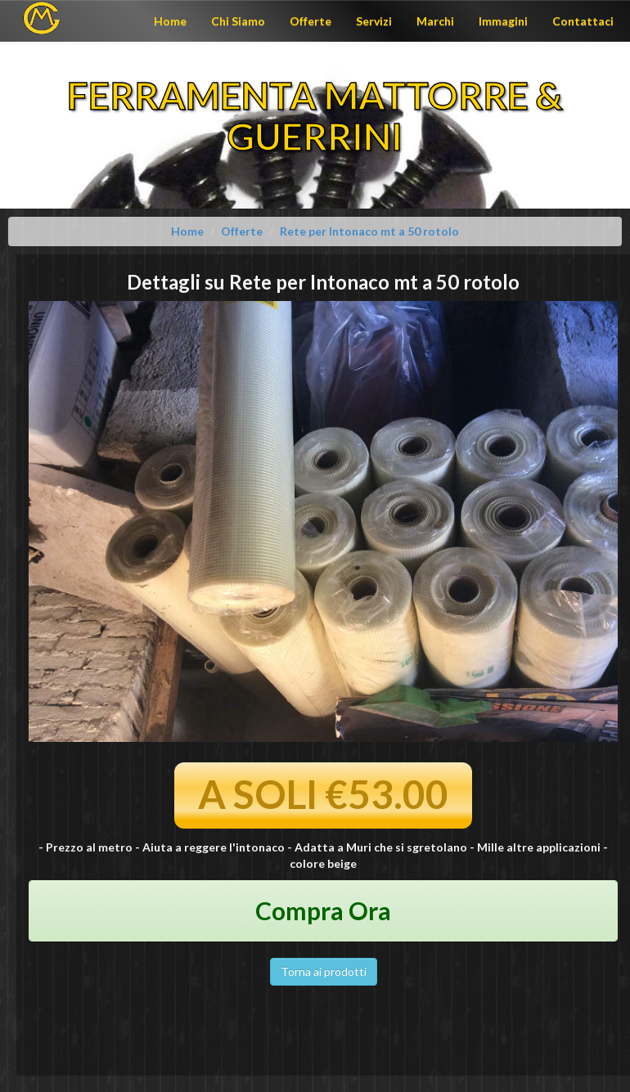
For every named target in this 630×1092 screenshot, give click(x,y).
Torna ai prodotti (324, 971)
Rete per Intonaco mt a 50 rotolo (369, 231)
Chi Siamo (238, 21)
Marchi (435, 21)
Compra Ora (323, 910)
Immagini (503, 21)
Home (170, 21)
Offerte (310, 21)
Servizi (374, 21)
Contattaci (583, 21)
